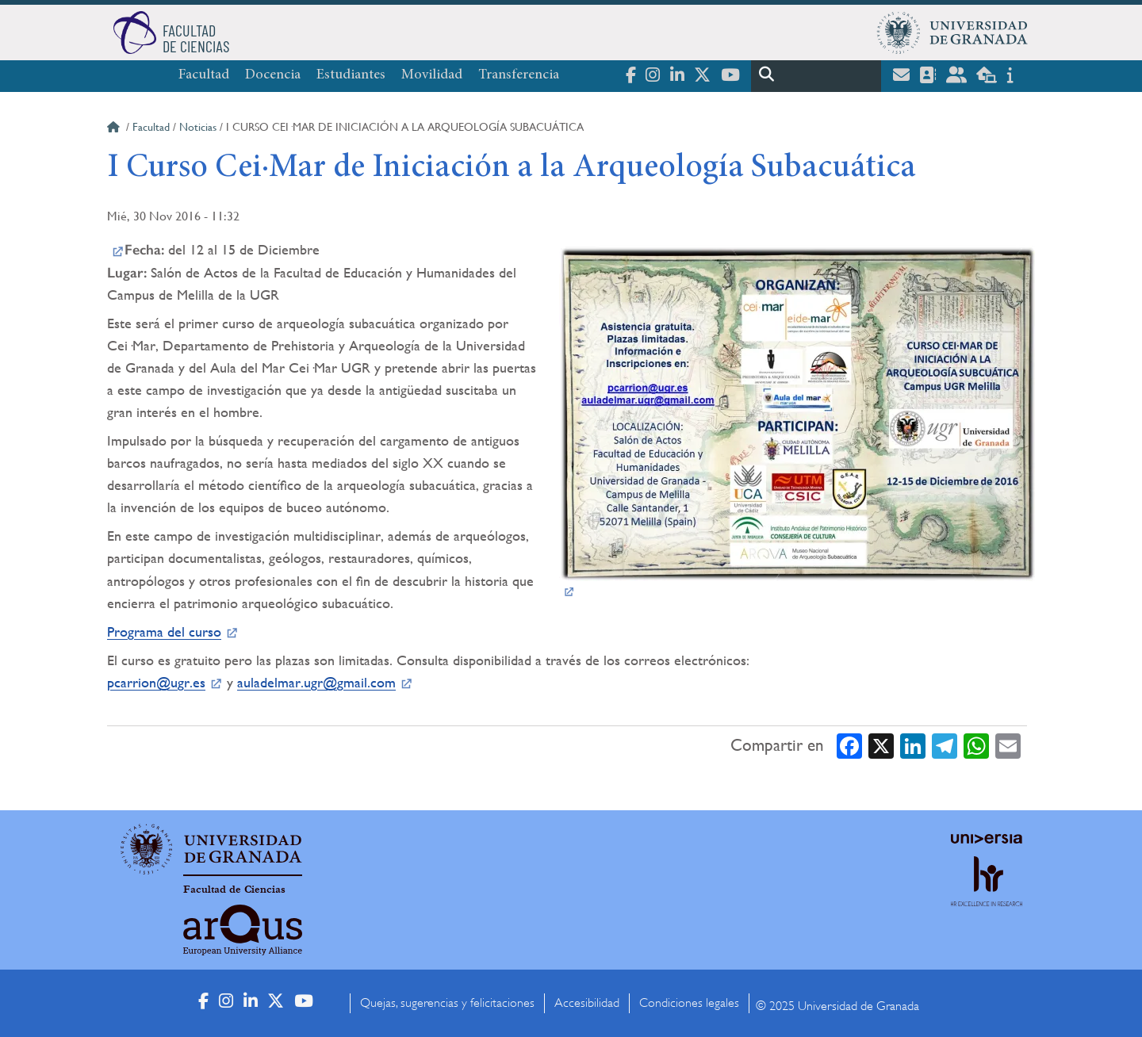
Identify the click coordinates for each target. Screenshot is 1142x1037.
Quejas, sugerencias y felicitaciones (447, 1003)
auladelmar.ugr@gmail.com (316, 682)
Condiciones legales (689, 1003)
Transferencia (518, 75)
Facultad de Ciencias (234, 889)
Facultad (203, 75)
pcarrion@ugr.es (156, 682)
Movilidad (431, 75)
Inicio (115, 129)
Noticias (198, 127)
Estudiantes (350, 75)
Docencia (273, 75)
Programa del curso (164, 631)
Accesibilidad (586, 1003)
